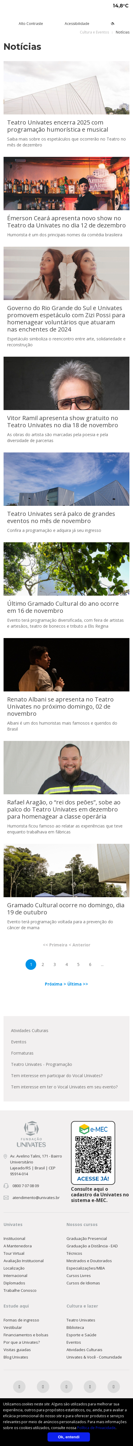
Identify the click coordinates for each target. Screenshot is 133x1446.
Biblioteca (75, 1327)
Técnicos (74, 1253)
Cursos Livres (78, 1275)
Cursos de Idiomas (83, 1283)
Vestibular (13, 1327)
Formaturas (22, 1053)
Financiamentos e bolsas (26, 1334)
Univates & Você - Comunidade (94, 1357)
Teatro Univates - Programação (41, 1064)
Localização (14, 1268)
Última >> (77, 984)
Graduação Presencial (86, 1238)
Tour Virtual (14, 1253)
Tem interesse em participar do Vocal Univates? (56, 1075)
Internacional (15, 1275)
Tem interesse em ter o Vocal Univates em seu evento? (64, 1087)
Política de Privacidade (96, 1427)
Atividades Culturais (29, 1030)
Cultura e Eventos (94, 32)
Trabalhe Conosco (20, 1290)
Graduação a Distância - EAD (92, 1246)
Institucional (14, 1238)
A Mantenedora (18, 1246)
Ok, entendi (69, 1437)
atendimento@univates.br (36, 1197)
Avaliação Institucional (24, 1260)
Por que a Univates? (22, 1342)
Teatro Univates (80, 1320)
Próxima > (56, 984)
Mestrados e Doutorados (89, 1260)
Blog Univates (16, 1357)
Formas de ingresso (21, 1320)
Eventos (18, 1042)
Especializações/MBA (85, 1268)
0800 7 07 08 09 (25, 1185)
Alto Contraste (31, 23)
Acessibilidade (77, 23)
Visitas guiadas (17, 1349)
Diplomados (14, 1283)
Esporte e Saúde (81, 1334)
